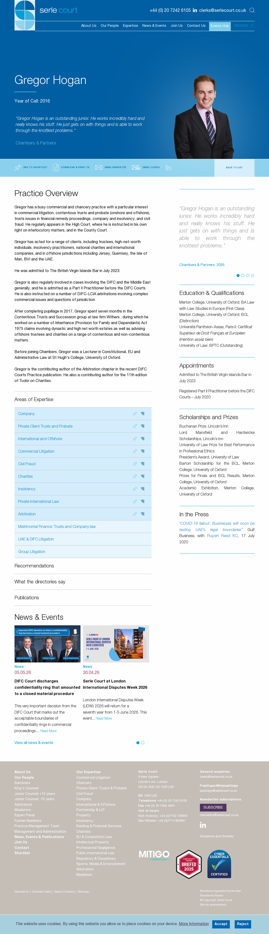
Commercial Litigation (81, 451)
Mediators (23, 810)
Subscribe (213, 808)
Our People (110, 26)
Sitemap (83, 891)
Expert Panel (25, 815)
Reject (243, 924)
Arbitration (81, 514)
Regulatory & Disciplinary (96, 859)
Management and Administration (40, 832)
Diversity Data (41, 891)
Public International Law (95, 853)
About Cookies (64, 891)
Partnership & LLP (90, 810)
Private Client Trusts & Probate (101, 788)
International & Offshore (95, 805)
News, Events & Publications (39, 837)
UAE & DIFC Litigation (36, 540)
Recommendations (34, 566)
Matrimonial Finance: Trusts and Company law (57, 527)
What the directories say (40, 582)
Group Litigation (31, 552)
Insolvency (81, 489)
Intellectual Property (92, 842)
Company (81, 414)
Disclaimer (22, 891)
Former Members (28, 821)
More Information (194, 924)
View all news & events (34, 743)
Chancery (83, 783)
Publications (27, 598)
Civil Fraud (81, 464)
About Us (88, 26)
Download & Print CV (71, 167)
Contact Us (196, 26)
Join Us (177, 26)
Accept (221, 924)
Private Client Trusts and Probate (81, 426)
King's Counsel (26, 788)
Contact (22, 848)
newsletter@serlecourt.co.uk (219, 815)
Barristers (22, 783)
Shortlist (22, 853)
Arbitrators (23, 805)
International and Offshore (81, 439)
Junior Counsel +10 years (35, 794)
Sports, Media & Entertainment (101, 864)
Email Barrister (110, 167)
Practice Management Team (37, 826)
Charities (81, 476)
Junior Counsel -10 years (34, 799)
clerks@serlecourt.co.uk (216, 777)
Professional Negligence (95, 848)
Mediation (84, 875)
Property (83, 815)
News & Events (154, 26)
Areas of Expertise (34, 400)
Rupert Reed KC (222, 536)
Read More (48, 731)
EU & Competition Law (94, 837)
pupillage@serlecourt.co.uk (218, 791)
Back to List (234, 168)
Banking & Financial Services (99, 826)
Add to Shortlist (31, 167)
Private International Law (81, 501)
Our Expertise (88, 772)
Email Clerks (146, 167)
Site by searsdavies (213, 904)
